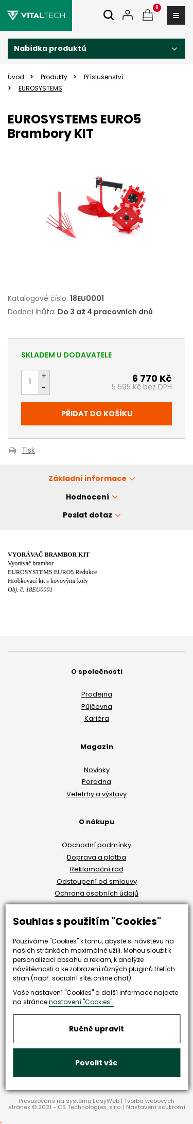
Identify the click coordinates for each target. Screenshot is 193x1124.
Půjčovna (96, 706)
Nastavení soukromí (155, 1107)
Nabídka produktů (50, 48)
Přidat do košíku (96, 413)
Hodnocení (87, 497)
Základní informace (87, 478)
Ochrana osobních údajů (96, 893)
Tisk (28, 451)
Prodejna (96, 694)
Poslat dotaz (87, 515)
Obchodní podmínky (96, 845)
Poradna (96, 782)
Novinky (97, 770)
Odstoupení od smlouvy (97, 881)
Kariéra (96, 718)
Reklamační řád (97, 869)
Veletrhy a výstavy (96, 794)
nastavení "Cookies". (81, 1001)
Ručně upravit (96, 1029)
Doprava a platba (96, 857)
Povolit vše (96, 1063)
